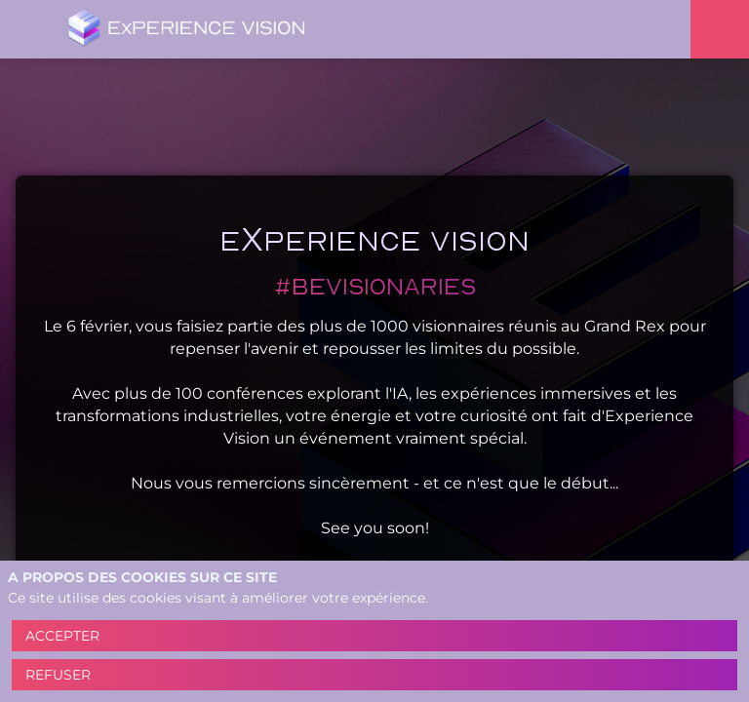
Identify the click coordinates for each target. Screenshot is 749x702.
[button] (29, 29)
